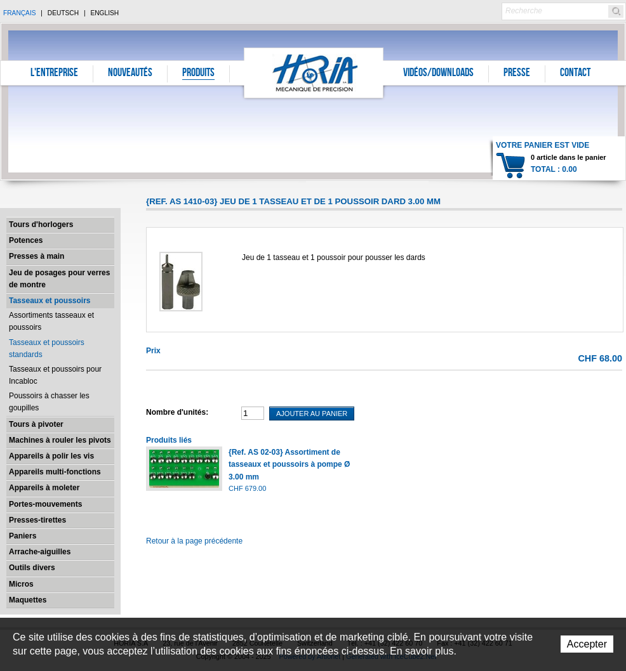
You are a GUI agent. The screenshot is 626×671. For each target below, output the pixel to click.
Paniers (22, 535)
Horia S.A (314, 72)
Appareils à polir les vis (51, 456)
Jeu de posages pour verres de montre (59, 278)
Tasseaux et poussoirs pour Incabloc (55, 375)
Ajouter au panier (311, 413)
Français (19, 13)
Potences (26, 240)
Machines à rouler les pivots (60, 440)
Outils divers (32, 567)
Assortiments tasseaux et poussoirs (51, 321)
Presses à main (36, 256)
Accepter (587, 644)
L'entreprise (54, 73)
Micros (21, 584)
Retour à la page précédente (194, 541)
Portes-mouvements (45, 504)
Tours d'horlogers (41, 224)
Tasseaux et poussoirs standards (46, 348)
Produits (198, 73)
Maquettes (27, 600)
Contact (575, 73)
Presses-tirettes (37, 520)
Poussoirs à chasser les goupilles (49, 401)
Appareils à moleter (44, 487)
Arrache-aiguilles (39, 551)
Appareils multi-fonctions (55, 471)
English (104, 13)
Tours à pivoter (36, 424)
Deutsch (63, 13)
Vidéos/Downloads (438, 73)
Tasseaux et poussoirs (50, 300)
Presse (516, 73)
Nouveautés (130, 73)
